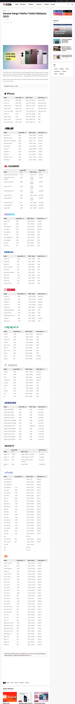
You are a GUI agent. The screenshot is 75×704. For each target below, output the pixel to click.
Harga (12, 682)
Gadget (8, 10)
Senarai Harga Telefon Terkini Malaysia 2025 (67, 56)
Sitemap (46, 4)
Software (64, 71)
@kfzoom (17, 653)
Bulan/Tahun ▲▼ (42, 97)
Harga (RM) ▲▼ (19, 97)
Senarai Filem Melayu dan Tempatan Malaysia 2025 (67, 41)
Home (57, 1)
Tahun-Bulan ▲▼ (41, 476)
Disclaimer (67, 1)
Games (55, 68)
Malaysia (16, 682)
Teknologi (27, 682)
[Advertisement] (25, 33)
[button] (68, 4)
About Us (62, 1)
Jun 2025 (16, 86)
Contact (72, 1)
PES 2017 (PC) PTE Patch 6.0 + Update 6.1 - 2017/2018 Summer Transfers (67, 48)
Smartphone (21, 682)
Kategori (22, 4)
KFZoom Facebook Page (31, 653)
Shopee (53, 4)
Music (67, 68)
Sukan (55, 73)
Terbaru (30, 4)
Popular (38, 4)
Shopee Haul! (6, 703)
